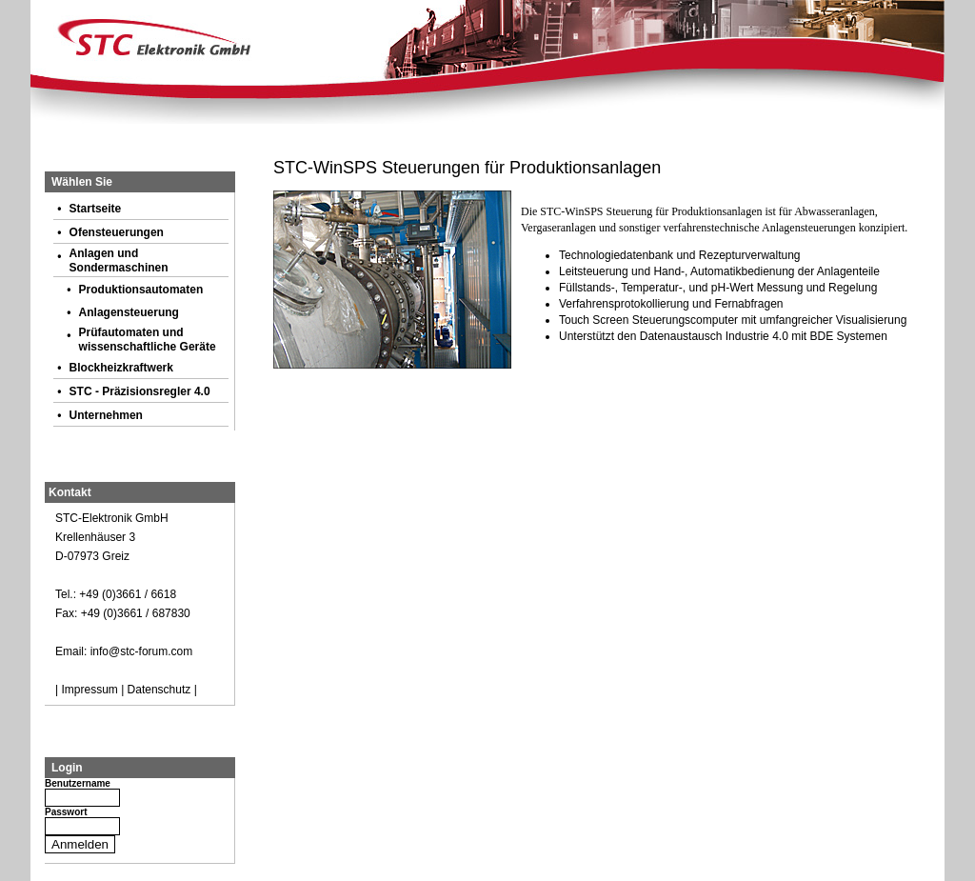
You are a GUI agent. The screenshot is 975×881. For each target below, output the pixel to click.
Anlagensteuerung (129, 312)
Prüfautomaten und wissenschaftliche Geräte (147, 339)
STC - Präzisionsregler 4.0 (140, 391)
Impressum (89, 689)
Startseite (96, 208)
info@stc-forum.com (141, 651)
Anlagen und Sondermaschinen (119, 260)
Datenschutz (159, 689)
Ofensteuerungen (117, 232)
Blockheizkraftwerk (121, 367)
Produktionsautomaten (141, 289)
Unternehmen (106, 415)
